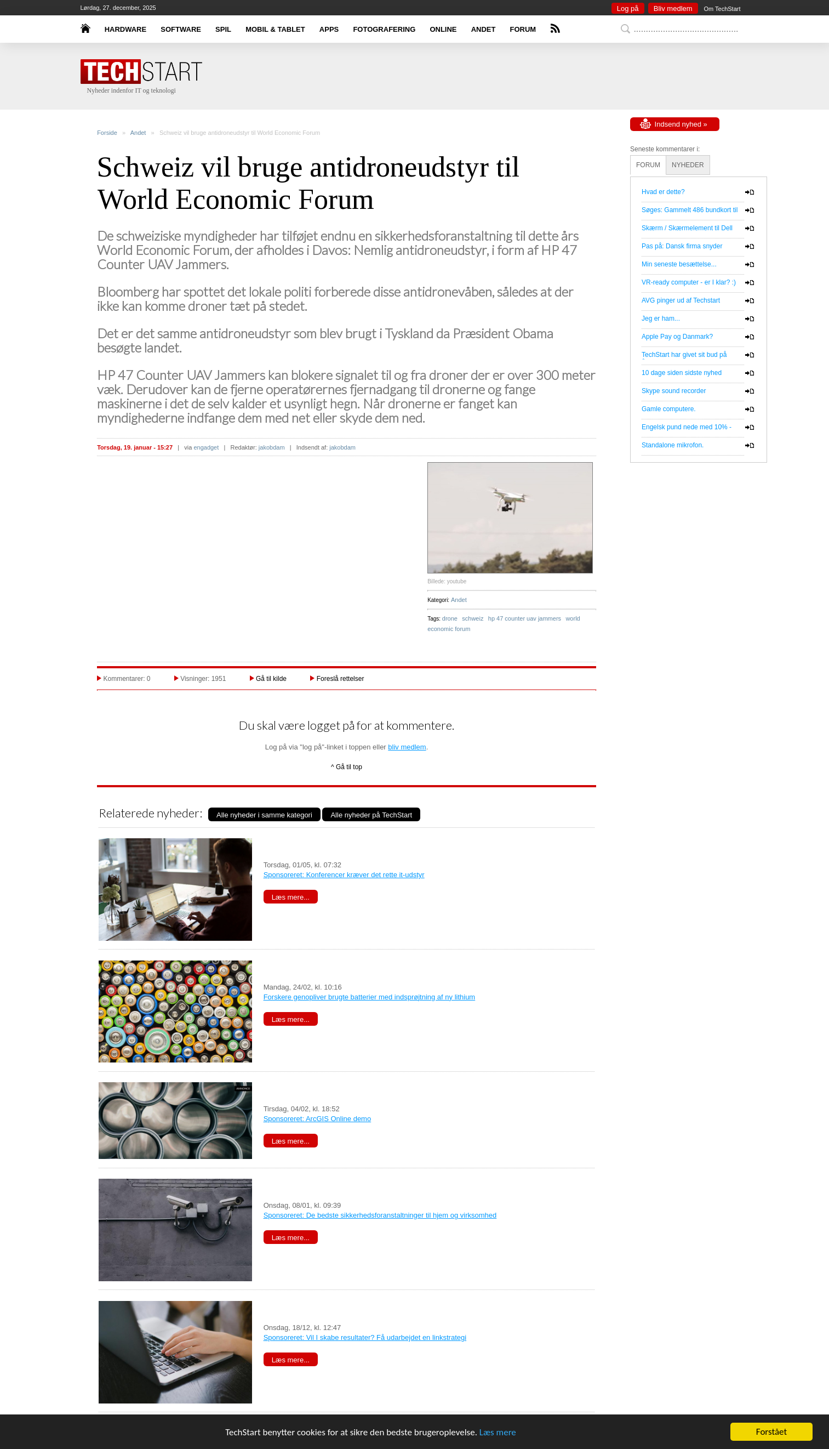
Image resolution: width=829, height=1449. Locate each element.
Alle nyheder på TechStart (371, 815)
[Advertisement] (431, 76)
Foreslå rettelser (340, 679)
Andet (138, 132)
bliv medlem (407, 747)
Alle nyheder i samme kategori (264, 815)
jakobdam (272, 447)
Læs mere (497, 1432)
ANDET (483, 29)
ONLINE (443, 29)
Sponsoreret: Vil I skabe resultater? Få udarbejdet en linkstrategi (365, 1337)
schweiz (472, 618)
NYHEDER (688, 165)
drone (450, 618)
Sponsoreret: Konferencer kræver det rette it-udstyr (344, 875)
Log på (628, 8)
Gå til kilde (271, 679)
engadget (206, 447)
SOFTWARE (181, 29)
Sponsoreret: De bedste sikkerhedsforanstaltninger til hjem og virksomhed (380, 1215)
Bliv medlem (673, 8)
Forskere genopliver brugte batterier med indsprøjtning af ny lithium (370, 997)
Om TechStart (722, 8)
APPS (329, 29)
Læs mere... (291, 897)
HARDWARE (126, 29)
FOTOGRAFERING (384, 29)
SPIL (223, 29)
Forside (107, 132)
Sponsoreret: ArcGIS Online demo (317, 1119)
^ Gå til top (346, 767)
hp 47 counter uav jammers (524, 618)
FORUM (523, 29)
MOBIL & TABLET (275, 29)
